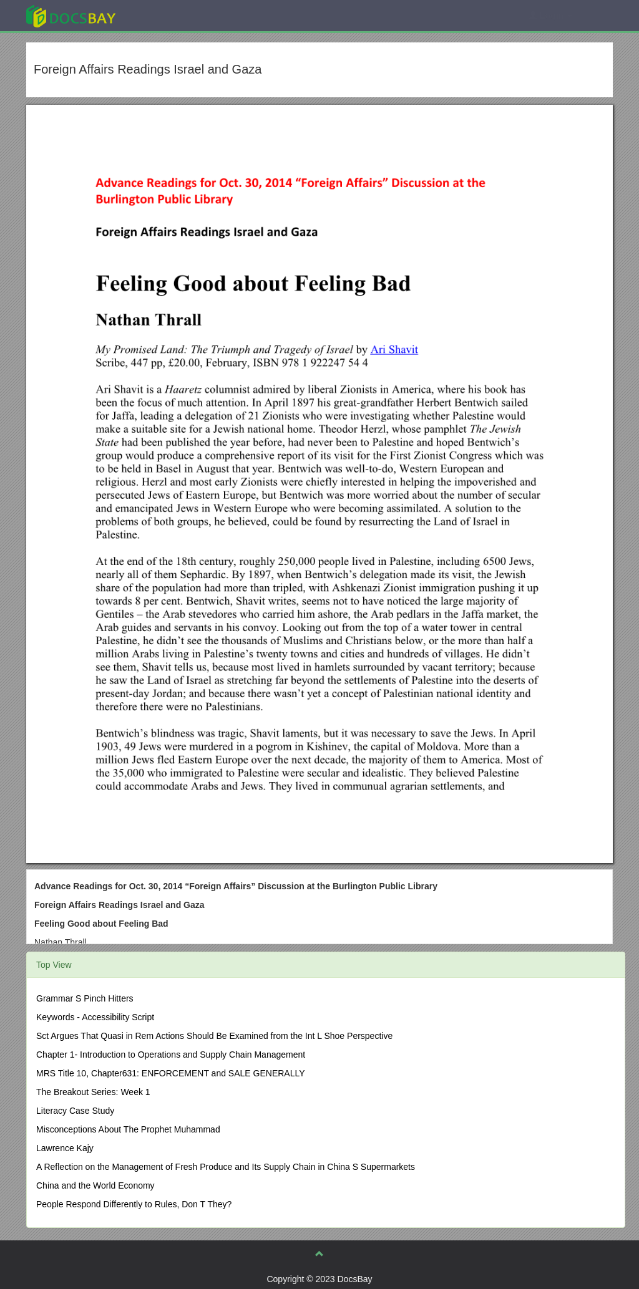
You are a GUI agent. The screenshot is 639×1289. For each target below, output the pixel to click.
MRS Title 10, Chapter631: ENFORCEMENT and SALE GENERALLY (170, 1073)
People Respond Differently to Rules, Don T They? (134, 1204)
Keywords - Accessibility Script (95, 1017)
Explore (164, 15)
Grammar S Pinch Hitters (85, 998)
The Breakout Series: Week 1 (93, 1092)
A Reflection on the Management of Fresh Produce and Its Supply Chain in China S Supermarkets (225, 1167)
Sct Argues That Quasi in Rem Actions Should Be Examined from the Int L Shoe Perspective (214, 1036)
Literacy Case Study (75, 1111)
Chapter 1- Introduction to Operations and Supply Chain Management (170, 1055)
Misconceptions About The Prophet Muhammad (128, 1129)
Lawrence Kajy (65, 1148)
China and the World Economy (95, 1185)
